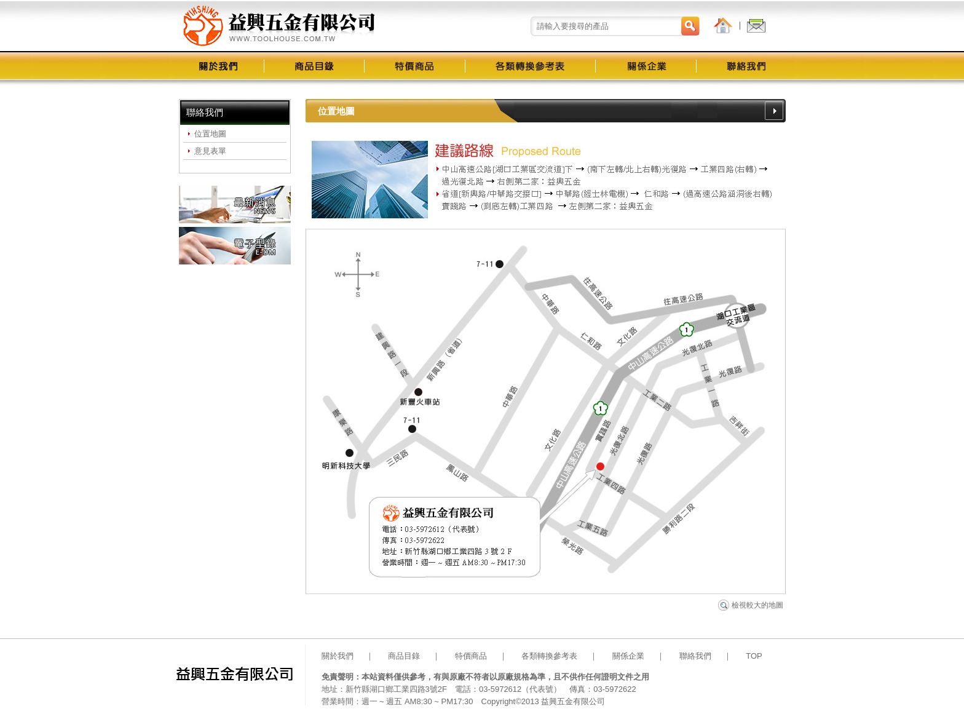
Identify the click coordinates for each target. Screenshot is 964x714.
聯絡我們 (695, 655)
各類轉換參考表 (549, 655)
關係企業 (628, 655)
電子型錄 (235, 245)
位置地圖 (210, 133)
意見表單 (210, 151)
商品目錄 (404, 655)
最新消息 (235, 204)
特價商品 (471, 655)
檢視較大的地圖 (757, 605)
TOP (754, 655)
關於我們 (338, 655)
